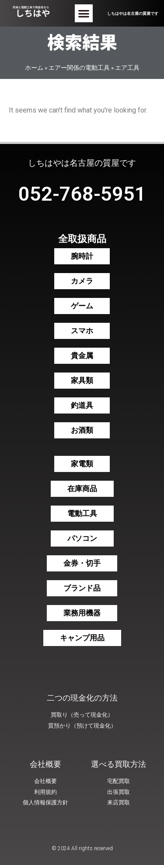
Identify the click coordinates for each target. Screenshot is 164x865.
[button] (84, 13)
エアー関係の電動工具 (79, 67)
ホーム (34, 67)
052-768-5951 (82, 193)
